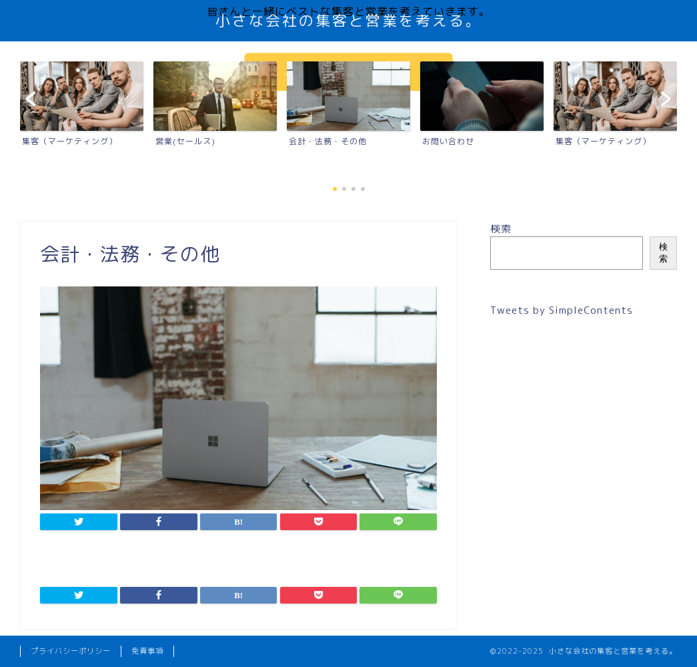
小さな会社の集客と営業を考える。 (348, 20)
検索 (501, 229)
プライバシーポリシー (71, 651)
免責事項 (147, 651)
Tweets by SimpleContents (561, 310)
